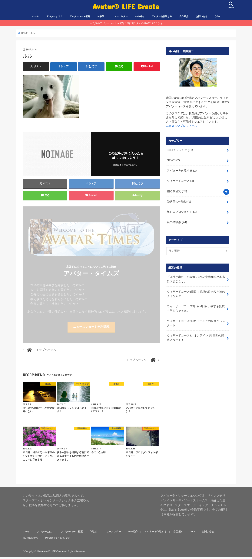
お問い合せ (201, 16)
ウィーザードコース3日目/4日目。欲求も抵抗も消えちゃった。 (195, 304)
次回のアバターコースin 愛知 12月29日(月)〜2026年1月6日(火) (127, 23)
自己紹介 (183, 16)
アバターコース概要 (80, 16)
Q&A (217, 16)
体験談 (101, 16)
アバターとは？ (54, 16)
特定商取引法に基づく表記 (57, 540)
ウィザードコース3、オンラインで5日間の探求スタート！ (195, 332)
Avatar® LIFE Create (126, 6)
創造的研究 (177, 189)
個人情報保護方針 (31, 540)
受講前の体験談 (179, 199)
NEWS (173, 159)
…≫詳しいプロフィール (181, 125)
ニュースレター (120, 16)
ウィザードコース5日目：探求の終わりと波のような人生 (196, 290)
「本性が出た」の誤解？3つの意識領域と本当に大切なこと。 (196, 276)
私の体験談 (177, 219)
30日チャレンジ (180, 149)
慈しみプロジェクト (181, 209)
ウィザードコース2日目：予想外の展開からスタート (196, 318)
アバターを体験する (162, 16)
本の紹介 (139, 16)
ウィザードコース (180, 179)
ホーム (35, 16)
